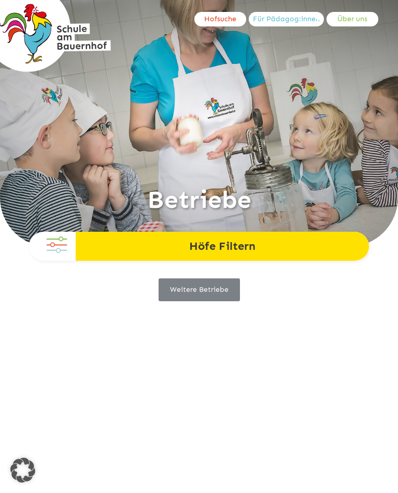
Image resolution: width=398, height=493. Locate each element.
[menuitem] (221, 19)
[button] (23, 470)
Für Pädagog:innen (286, 19)
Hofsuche (220, 19)
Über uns (352, 19)
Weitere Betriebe (199, 289)
